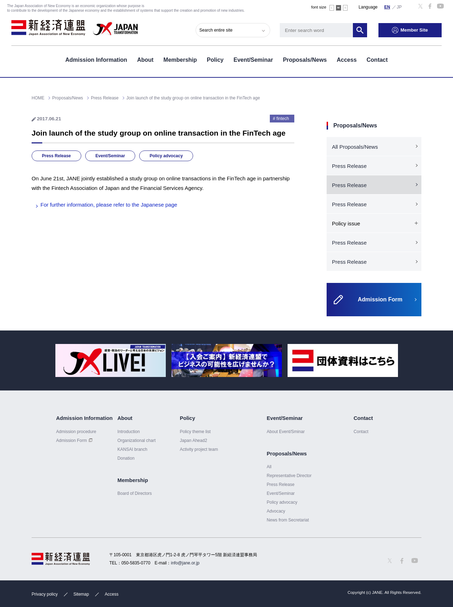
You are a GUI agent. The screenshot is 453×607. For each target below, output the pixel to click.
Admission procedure (76, 431)
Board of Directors (135, 493)
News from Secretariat (288, 520)
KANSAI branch (132, 449)
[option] (111, 360)
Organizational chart (137, 440)
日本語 (399, 7)
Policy (215, 60)
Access (346, 60)
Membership (180, 60)
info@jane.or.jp (185, 562)
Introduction (129, 431)
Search (360, 30)
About (145, 60)
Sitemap (81, 594)
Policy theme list (195, 431)
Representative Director (289, 475)
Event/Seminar (253, 60)
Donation (126, 458)
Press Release (56, 155)
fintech (283, 118)
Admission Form (71, 440)
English (387, 7)
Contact (377, 60)
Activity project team (199, 449)
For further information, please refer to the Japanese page (108, 205)
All (269, 466)
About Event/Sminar (286, 431)
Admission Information (96, 60)
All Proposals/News (355, 147)
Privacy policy (45, 594)
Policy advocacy (166, 155)
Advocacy (276, 511)
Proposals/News (305, 60)
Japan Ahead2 (193, 440)
